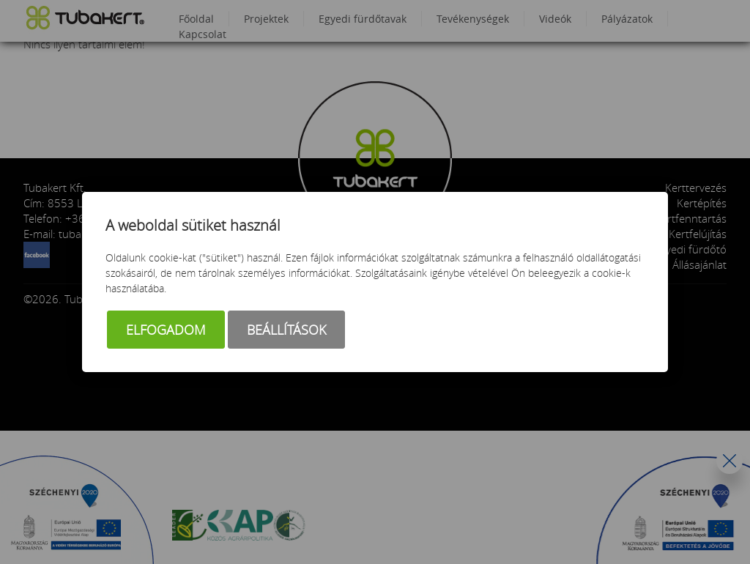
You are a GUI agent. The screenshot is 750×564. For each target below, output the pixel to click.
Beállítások (286, 329)
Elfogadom (166, 329)
